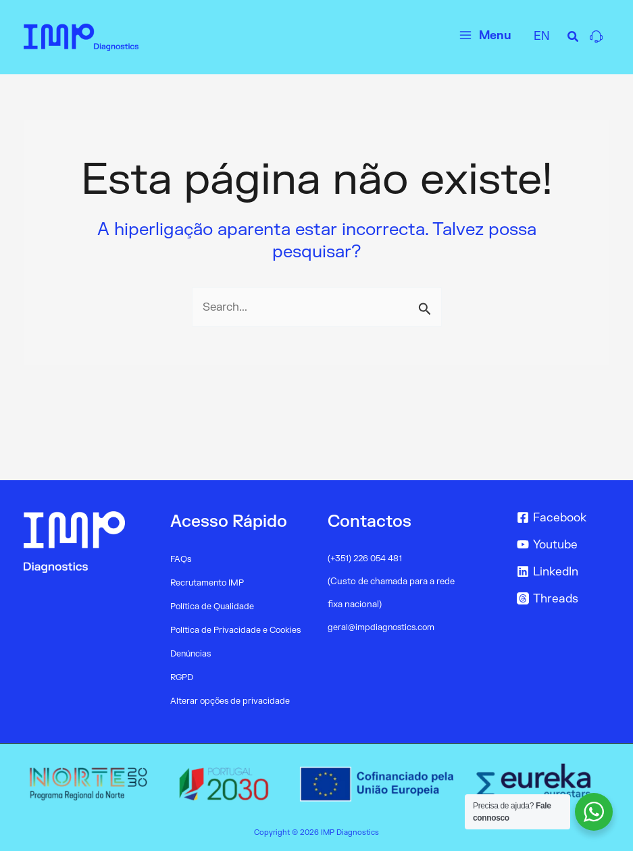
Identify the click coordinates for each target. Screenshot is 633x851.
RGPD (182, 677)
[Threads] (560, 598)
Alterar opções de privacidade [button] (231, 701)
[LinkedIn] (560, 571)
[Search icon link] (573, 39)
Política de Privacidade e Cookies (237, 630)
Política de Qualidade (212, 606)
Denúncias (191, 653)
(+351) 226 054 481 (367, 558)
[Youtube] (560, 544)
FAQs (181, 559)
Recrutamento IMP (208, 582)
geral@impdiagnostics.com (383, 627)
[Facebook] (560, 517)
